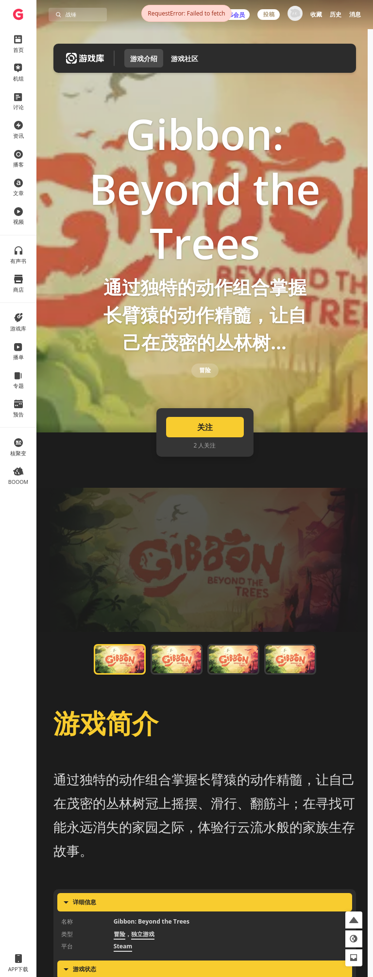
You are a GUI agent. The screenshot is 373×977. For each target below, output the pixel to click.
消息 (355, 14)
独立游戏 (142, 959)
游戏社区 (184, 58)
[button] (353, 919)
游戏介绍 (143, 58)
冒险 (205, 387)
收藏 (316, 14)
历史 (335, 14)
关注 (205, 452)
